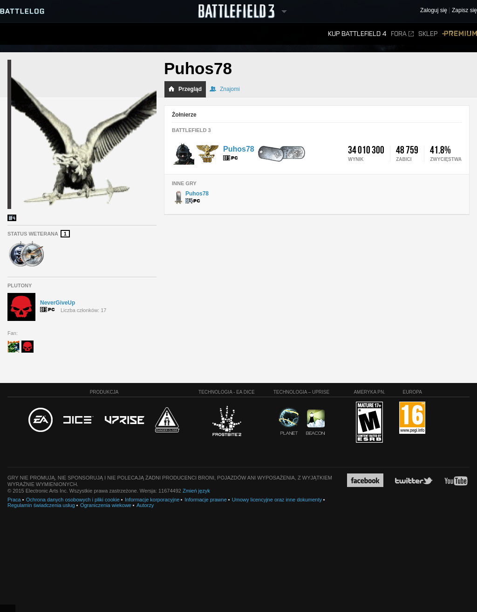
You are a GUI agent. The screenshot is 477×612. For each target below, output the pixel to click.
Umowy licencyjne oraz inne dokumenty (277, 499)
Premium (459, 34)
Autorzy (145, 505)
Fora (402, 34)
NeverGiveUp (57, 302)
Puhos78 (238, 149)
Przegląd (185, 89)
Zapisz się (464, 10)
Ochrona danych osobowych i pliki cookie (73, 499)
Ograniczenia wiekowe (105, 505)
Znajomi (225, 89)
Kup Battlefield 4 (357, 34)
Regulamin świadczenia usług (41, 505)
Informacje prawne (205, 499)
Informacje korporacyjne (152, 499)
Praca (14, 499)
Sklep (427, 34)
